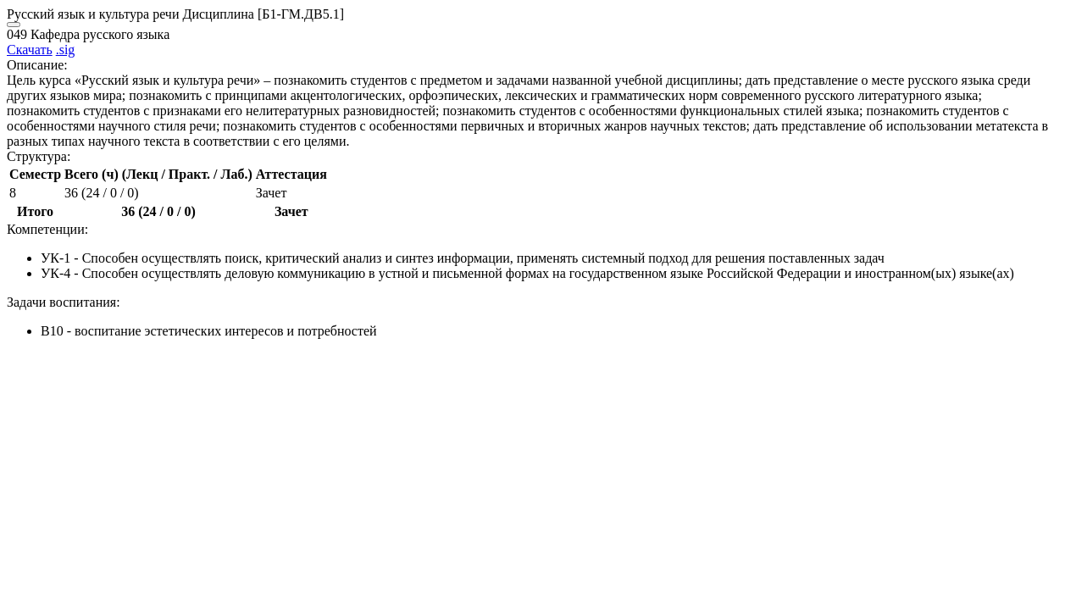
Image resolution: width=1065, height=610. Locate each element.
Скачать (30, 49)
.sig (65, 49)
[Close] (13, 24)
